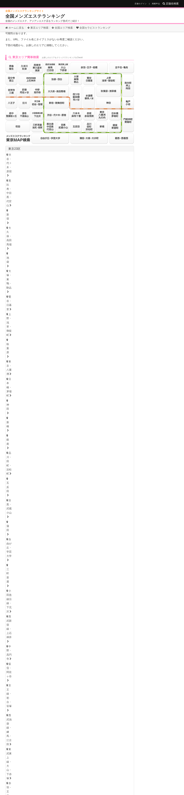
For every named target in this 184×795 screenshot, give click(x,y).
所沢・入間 (76, 404)
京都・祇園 (16, 607)
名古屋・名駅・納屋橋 (22, 519)
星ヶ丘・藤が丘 (18, 525)
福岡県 (12, 658)
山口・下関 (92, 644)
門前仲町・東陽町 (90, 216)
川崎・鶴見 (35, 356)
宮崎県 (86, 668)
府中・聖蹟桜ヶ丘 (79, 240)
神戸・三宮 (16, 597)
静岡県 (12, 540)
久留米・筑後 (51, 662)
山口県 (58, 639)
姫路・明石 (54, 597)
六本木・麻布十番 (20, 221)
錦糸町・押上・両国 (43, 216)
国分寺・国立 (39, 235)
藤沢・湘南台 (17, 361)
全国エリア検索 (62, 27)
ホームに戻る (14, 27)
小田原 (116, 366)
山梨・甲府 (54, 463)
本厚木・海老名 (75, 366)
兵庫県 (12, 593)
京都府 (30, 602)
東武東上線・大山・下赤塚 (25, 211)
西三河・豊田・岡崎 (48, 535)
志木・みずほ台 (89, 399)
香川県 (22, 621)
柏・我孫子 (109, 380)
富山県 (30, 449)
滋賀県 (42, 602)
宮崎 (84, 672)
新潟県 (33, 459)
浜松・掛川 (54, 544)
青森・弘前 (35, 435)
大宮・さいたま (18, 399)
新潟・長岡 (16, 463)
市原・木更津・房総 (97, 385)
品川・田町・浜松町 (80, 196)
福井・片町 (54, 453)
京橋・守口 (38, 587)
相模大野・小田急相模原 (45, 366)
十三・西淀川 (58, 587)
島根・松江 (54, 644)
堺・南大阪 (122, 587)
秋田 (70, 435)
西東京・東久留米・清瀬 (23, 240)
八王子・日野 (72, 235)
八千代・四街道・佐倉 (47, 385)
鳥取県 (22, 639)
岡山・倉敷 (73, 644)
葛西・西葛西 (115, 216)
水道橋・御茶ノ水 (118, 211)
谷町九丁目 (122, 582)
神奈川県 (14, 350)
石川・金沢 (35, 453)
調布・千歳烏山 (53, 240)
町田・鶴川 (102, 240)
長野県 (45, 459)
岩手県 (54, 431)
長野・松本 (35, 463)
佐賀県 (39, 668)
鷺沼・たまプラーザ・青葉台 (65, 356)
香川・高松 (27, 625)
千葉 (12, 380)
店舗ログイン (141, 4)
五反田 (101, 196)
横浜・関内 (16, 356)
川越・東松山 (66, 399)
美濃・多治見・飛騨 (67, 564)
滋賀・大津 (35, 607)
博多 (12, 662)
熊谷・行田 (16, 404)
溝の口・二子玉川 (82, 361)
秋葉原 (92, 191)
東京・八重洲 (110, 191)
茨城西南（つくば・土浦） (60, 491)
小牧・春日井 (93, 530)
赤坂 (39, 221)
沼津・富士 (35, 544)
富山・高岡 (16, 453)
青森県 (42, 431)
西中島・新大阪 (81, 587)
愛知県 (12, 515)
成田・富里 (72, 385)
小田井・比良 (61, 525)
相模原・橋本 (17, 366)
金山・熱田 (86, 519)
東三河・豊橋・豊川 (78, 535)
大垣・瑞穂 (43, 564)
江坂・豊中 (103, 587)
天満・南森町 (42, 582)
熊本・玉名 (68, 672)
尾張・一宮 (113, 530)
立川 (56, 235)
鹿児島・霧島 (100, 672)
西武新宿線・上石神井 (112, 201)
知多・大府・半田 (20, 535)
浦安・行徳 (27, 380)
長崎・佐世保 (37, 672)
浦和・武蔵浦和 (43, 399)
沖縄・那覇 (120, 672)
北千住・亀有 (17, 216)
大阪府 (12, 578)
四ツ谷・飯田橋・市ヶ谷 (88, 211)
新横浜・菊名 (122, 356)
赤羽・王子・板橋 (57, 211)
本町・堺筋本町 (65, 582)
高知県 (46, 621)
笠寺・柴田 (103, 525)
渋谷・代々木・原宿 (21, 186)
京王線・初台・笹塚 (67, 206)
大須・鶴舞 (38, 530)
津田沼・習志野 (18, 385)
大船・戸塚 (59, 361)
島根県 (34, 639)
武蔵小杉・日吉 (108, 361)
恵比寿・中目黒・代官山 (53, 186)
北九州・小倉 (29, 662)
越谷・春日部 (56, 404)
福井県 (54, 449)
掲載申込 (156, 4)
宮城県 (30, 431)
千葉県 (12, 374)
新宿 (76, 186)
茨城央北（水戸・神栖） (23, 491)
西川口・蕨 (95, 404)
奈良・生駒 (54, 607)
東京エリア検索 (37, 27)
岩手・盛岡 (54, 435)
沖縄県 (113, 668)
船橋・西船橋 (48, 380)
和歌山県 (67, 602)
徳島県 (10, 621)
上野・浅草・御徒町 (70, 191)
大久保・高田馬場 (95, 186)
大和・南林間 (98, 366)
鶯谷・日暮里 (44, 191)
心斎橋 (84, 582)
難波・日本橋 (102, 582)
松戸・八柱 (68, 380)
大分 (53, 672)
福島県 (77, 431)
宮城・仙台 (16, 435)
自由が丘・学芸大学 (33, 201)
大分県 (62, 668)
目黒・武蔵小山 (120, 196)
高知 (62, 625)
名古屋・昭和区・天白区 (64, 530)
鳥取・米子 (35, 644)
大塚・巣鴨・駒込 (20, 191)
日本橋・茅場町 (18, 196)
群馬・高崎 (16, 501)
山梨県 (57, 459)
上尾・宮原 (35, 404)
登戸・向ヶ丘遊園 (98, 356)
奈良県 (54, 602)
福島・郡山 (85, 435)
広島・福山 (16, 644)
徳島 (12, 625)
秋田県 (65, 431)
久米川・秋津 (113, 235)
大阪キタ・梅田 (18, 582)
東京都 (125, 250)
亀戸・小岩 (67, 216)
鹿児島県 (100, 668)
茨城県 (12, 487)
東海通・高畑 (83, 525)
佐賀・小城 (16, 672)
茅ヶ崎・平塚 (39, 361)
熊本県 (74, 668)
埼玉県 (12, 393)
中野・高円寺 (17, 206)
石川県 (42, 449)
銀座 (59, 196)
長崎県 (51, 668)
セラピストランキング (93, 27)
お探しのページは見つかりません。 (47, 40)
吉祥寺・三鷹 (17, 235)
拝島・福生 (92, 235)
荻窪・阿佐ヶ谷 (40, 206)
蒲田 (12, 201)
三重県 (12, 550)
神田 (36, 196)
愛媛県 (34, 621)
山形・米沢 (104, 435)
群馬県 (21, 497)
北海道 (24, 421)
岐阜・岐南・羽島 (20, 564)
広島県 (10, 639)
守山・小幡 (40, 525)
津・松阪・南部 (40, 554)
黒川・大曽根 (107, 519)
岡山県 (46, 639)
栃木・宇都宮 (17, 482)
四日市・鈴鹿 (17, 554)
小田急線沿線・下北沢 (80, 201)
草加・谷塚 (111, 399)
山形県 (89, 431)
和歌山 (71, 607)
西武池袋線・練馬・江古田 (100, 206)
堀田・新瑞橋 (17, 530)
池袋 (115, 186)
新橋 (48, 196)
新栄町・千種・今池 (62, 519)
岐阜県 (12, 559)
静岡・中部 (16, 544)
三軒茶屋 (55, 201)
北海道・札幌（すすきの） (25, 425)
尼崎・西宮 (35, 597)
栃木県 (21, 477)
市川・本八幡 (89, 380)
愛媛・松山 (46, 625)
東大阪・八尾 (17, 587)
